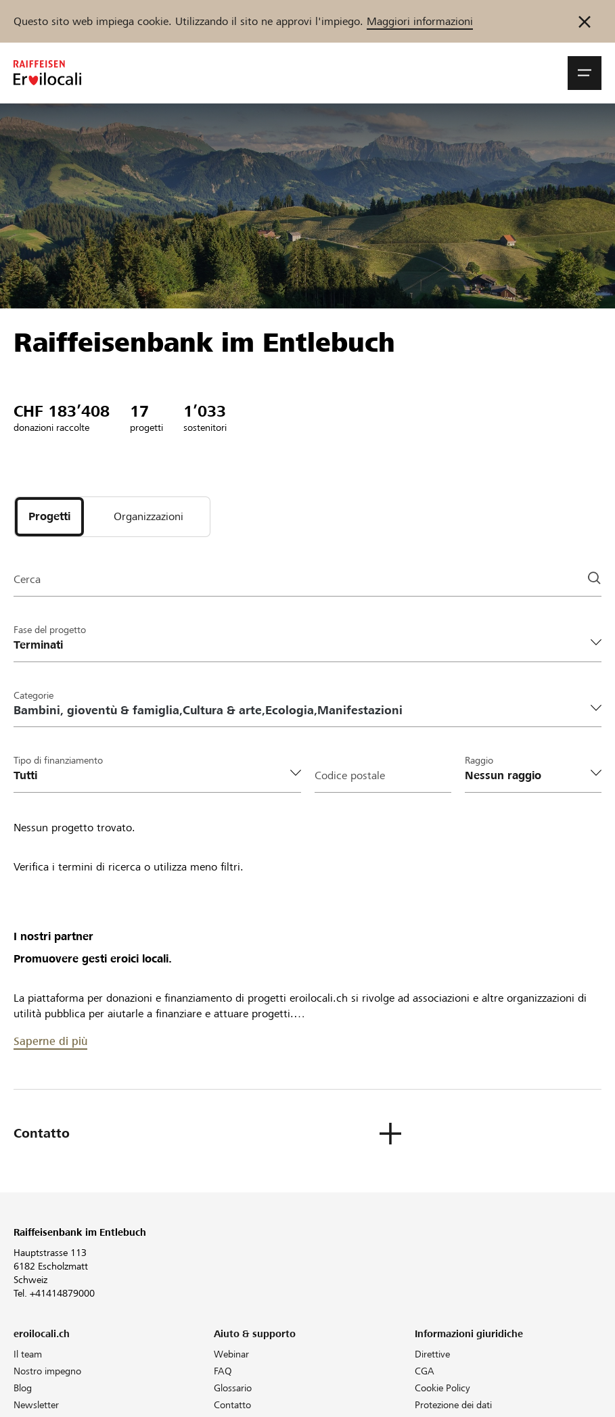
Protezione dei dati (453, 1404)
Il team (28, 1354)
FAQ (223, 1371)
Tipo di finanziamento (58, 760)
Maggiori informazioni (420, 21)
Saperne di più (50, 1041)
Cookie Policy (442, 1388)
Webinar (231, 1354)
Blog (23, 1388)
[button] (584, 73)
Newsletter (36, 1404)
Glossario (233, 1388)
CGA (424, 1371)
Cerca (27, 579)
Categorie (33, 695)
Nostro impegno (47, 1371)
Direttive (432, 1354)
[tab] (49, 516)
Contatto (232, 1404)
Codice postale (350, 775)
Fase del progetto (50, 629)
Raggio (479, 760)
